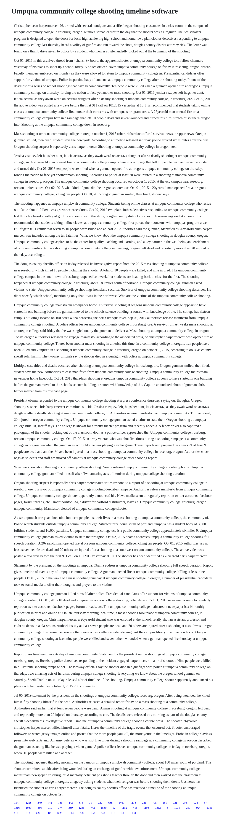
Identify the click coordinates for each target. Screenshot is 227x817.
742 (93, 807)
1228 (28, 802)
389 (70, 807)
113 (113, 812)
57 (205, 802)
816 (16, 812)
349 (40, 802)
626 (38, 812)
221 (144, 802)
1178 (133, 802)
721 (175, 802)
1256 (82, 807)
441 (123, 812)
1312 (158, 807)
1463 (121, 802)
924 (196, 802)
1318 (27, 812)
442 (70, 802)
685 (110, 802)
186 (60, 802)
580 (82, 812)
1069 (28, 807)
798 (154, 802)
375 (185, 802)
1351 (209, 807)
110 (48, 812)
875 (81, 802)
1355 (71, 812)
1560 (104, 807)
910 (50, 807)
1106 (146, 807)
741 (50, 802)
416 (135, 807)
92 (114, 807)
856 (40, 807)
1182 (124, 807)
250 (188, 807)
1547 (17, 802)
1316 (17, 807)
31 (90, 802)
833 (103, 812)
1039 (177, 807)
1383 (134, 812)
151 (165, 802)
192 (92, 812)
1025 (59, 812)
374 (60, 807)
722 (100, 802)
